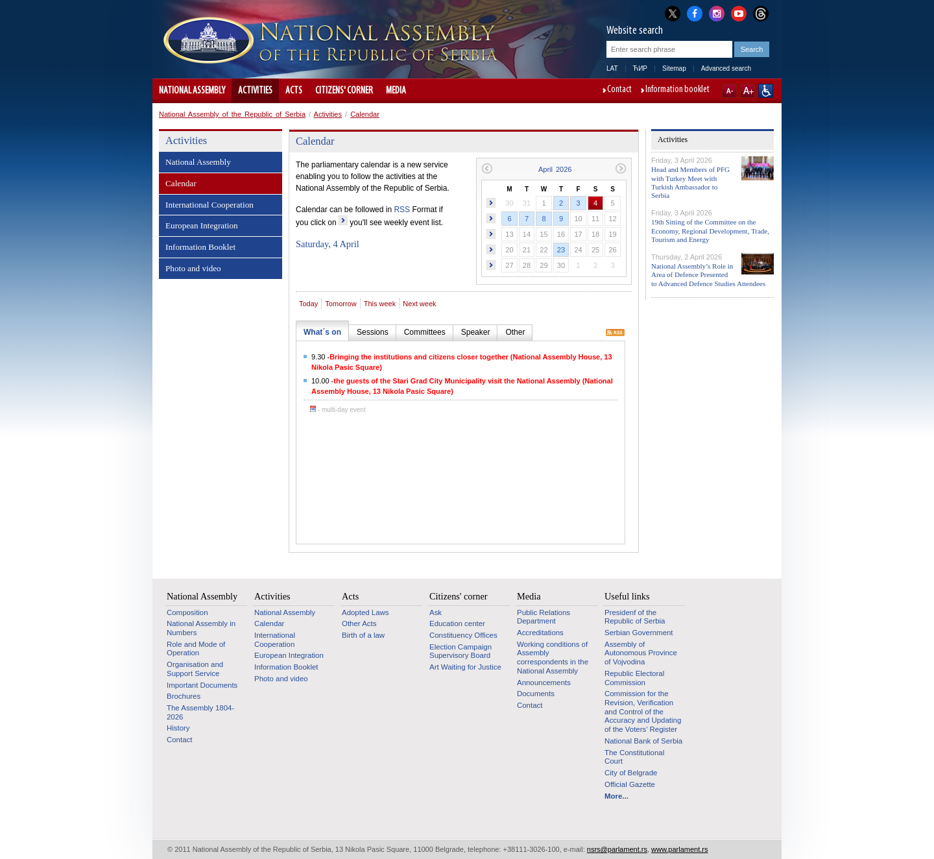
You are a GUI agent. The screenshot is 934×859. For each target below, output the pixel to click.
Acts (293, 91)
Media (396, 91)
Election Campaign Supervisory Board (460, 651)
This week (380, 304)
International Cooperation (209, 205)
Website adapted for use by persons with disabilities (765, 91)
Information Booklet (200, 247)
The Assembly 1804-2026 (200, 712)
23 (561, 250)
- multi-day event (338, 409)
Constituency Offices (463, 635)
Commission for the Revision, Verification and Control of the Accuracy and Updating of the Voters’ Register (643, 711)
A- (729, 91)
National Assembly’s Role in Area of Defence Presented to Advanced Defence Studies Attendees (708, 274)
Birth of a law (363, 635)
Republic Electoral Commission (634, 678)
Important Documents (202, 685)
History (178, 728)
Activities (255, 91)
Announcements (544, 682)
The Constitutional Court (634, 757)
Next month (621, 168)
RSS (402, 209)
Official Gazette (630, 784)
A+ (747, 91)
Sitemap (674, 68)
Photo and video (193, 268)
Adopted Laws (365, 612)
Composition (187, 612)
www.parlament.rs (679, 849)
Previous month (486, 168)
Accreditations (540, 632)
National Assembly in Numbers (201, 628)
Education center (457, 623)
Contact (619, 90)
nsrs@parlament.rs (617, 849)
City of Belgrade (631, 773)
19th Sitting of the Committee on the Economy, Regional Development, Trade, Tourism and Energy (710, 230)
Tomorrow (340, 304)
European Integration (201, 225)
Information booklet (677, 90)
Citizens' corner (344, 91)
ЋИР (640, 68)
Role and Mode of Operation (196, 648)
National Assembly (192, 91)
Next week (419, 304)
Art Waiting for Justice (465, 667)
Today (308, 304)
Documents (536, 693)
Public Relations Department (543, 617)
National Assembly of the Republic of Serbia (232, 114)
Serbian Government (639, 632)
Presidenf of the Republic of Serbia (635, 617)
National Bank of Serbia (643, 741)
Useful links (627, 596)
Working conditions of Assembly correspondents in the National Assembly (552, 657)
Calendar (364, 114)
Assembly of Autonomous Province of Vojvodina (641, 653)
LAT (612, 68)
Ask (435, 612)
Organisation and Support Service (195, 668)
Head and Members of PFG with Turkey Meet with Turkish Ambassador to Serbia (690, 182)
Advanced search (726, 68)
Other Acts (359, 623)
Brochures (183, 696)
